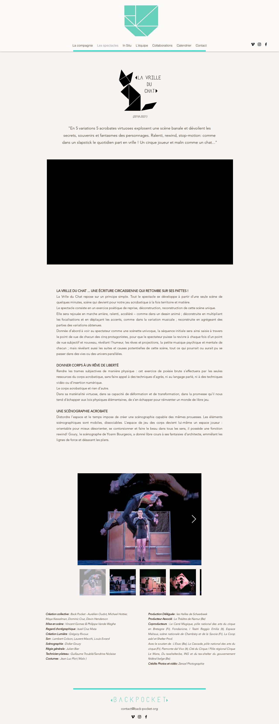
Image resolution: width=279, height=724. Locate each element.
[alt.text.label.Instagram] (259, 44)
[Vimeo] (253, 44)
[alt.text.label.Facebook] (266, 44)
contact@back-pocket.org (139, 709)
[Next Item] (193, 519)
